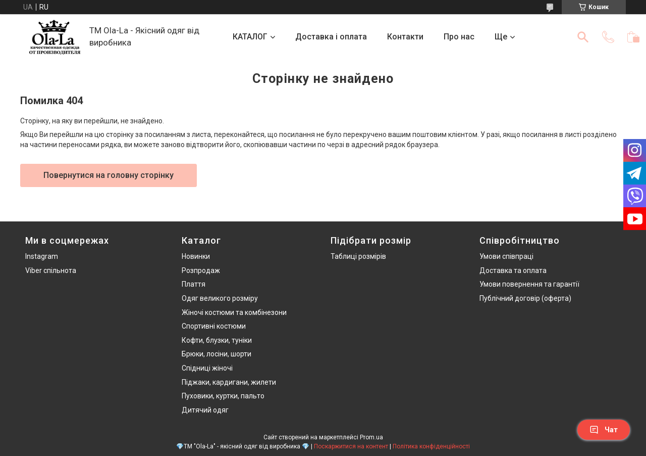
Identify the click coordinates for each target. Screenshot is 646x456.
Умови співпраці (506, 256)
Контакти (405, 36)
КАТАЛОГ (250, 36)
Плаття (193, 284)
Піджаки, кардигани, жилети (229, 382)
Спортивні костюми (214, 326)
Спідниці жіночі (207, 368)
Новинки (196, 256)
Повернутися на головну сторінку (108, 175)
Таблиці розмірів (358, 256)
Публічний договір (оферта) (525, 298)
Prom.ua (371, 437)
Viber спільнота (50, 270)
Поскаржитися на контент (351, 446)
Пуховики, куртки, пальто (223, 396)
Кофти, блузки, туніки (217, 340)
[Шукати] (583, 37)
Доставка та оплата (513, 270)
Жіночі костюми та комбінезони (234, 312)
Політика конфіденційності (431, 446)
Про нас (459, 36)
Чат (603, 429)
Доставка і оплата (331, 36)
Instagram (41, 256)
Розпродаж (201, 270)
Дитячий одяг (205, 410)
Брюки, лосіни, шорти (216, 354)
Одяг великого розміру (220, 298)
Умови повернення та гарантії (529, 284)
